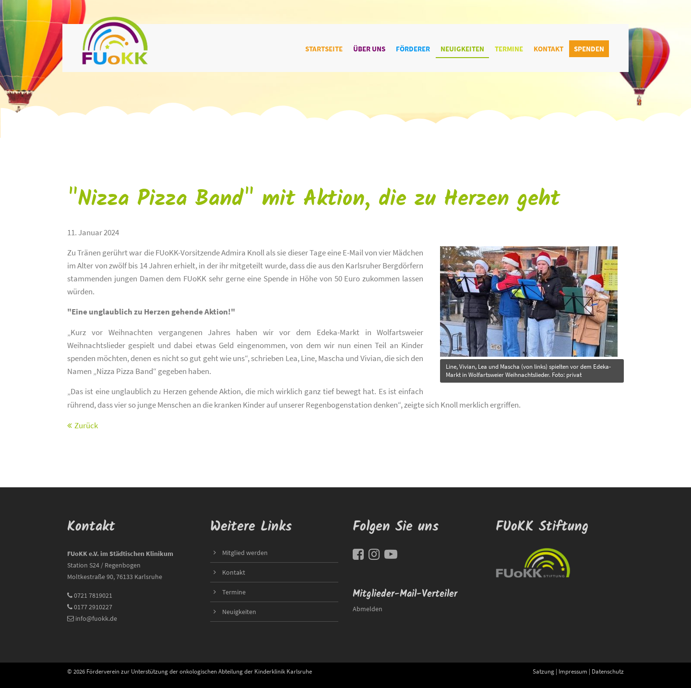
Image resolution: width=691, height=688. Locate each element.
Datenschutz (608, 671)
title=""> (529, 299)
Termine (509, 48)
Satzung (543, 671)
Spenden (589, 48)
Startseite (324, 48)
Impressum (573, 671)
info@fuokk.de (96, 618)
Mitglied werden (245, 552)
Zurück (86, 425)
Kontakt (548, 48)
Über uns (369, 48)
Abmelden (367, 608)
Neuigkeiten (462, 48)
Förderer (413, 48)
